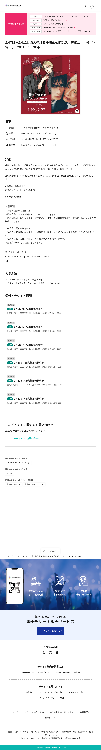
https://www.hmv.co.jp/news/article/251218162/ (28, 301)
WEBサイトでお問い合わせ (25, 491)
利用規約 (38, 718)
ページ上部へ (52, 550)
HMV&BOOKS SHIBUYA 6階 (17, 516)
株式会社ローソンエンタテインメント (39, 145)
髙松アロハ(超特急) (49, 140)
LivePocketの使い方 (42, 698)
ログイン (92, 6)
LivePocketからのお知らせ (48, 692)
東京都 (9, 526)
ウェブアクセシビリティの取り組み (31, 712)
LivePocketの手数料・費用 (68, 672)
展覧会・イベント (13, 536)
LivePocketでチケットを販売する (31, 672)
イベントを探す (19, 692)
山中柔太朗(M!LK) (29, 140)
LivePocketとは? (77, 692)
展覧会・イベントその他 (32, 536)
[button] (50, 354)
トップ (10, 556)
